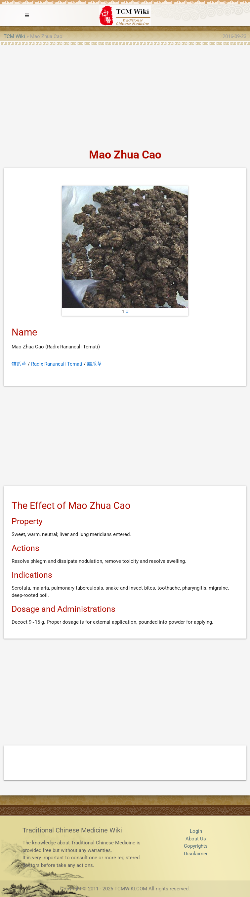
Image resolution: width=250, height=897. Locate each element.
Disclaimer (196, 854)
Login (196, 831)
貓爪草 (94, 364)
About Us (196, 839)
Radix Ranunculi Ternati (56, 364)
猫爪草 (19, 364)
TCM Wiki (14, 36)
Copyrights (196, 846)
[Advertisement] (125, 94)
